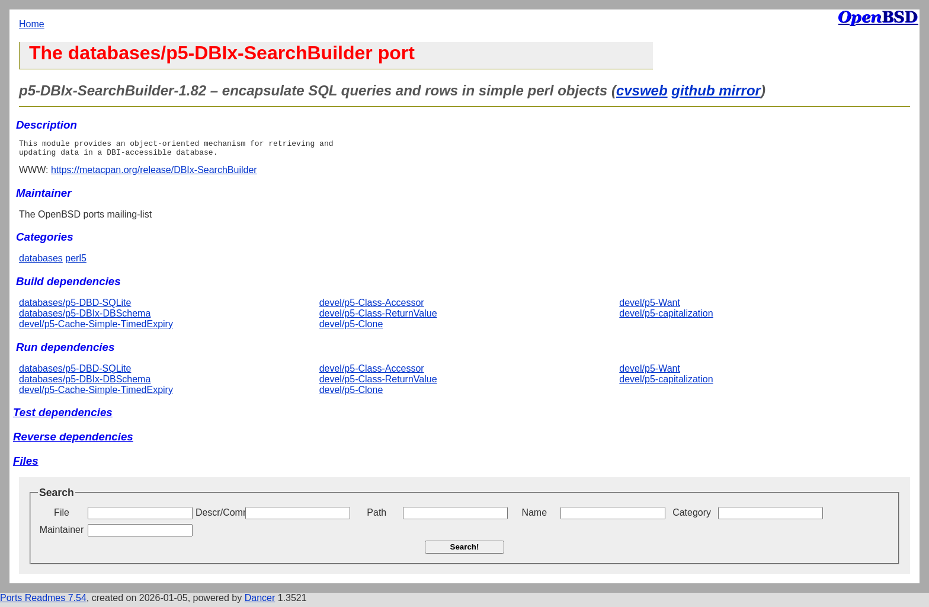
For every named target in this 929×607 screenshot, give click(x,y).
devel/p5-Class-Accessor (371, 306)
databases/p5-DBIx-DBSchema (84, 317)
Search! (464, 550)
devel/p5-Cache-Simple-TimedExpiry (96, 327)
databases (41, 262)
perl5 (76, 262)
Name (534, 516)
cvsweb (642, 90)
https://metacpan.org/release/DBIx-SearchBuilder (154, 173)
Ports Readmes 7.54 (43, 601)
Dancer (260, 601)
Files (26, 464)
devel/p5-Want (649, 306)
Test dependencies (63, 416)
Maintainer (62, 533)
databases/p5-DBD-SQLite (75, 306)
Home (31, 24)
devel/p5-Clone (351, 327)
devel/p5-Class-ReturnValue (378, 317)
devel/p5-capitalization (666, 317)
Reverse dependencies (73, 440)
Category (691, 516)
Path (376, 516)
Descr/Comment (219, 516)
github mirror (716, 90)
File (61, 516)
